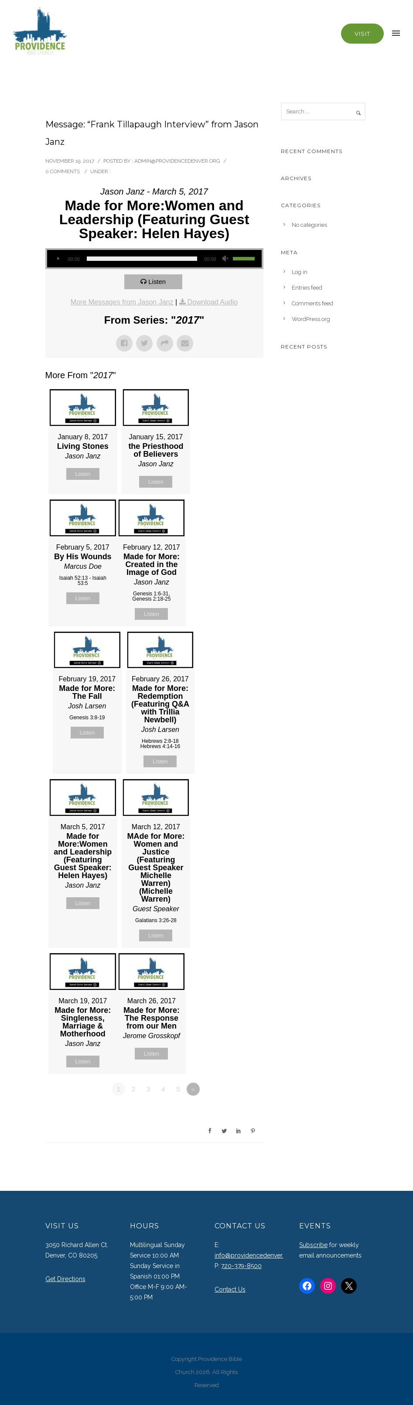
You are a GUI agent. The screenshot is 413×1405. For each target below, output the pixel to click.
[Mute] (226, 258)
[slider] (142, 258)
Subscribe (313, 1244)
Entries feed (307, 287)
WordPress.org (311, 319)
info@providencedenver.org (254, 1255)
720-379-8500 (241, 1265)
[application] (154, 258)
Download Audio (213, 302)
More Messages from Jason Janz (122, 302)
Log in (299, 272)
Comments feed (312, 303)
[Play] (58, 258)
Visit (362, 33)
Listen (157, 281)
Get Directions (65, 1278)
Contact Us (230, 1289)
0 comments (62, 171)
